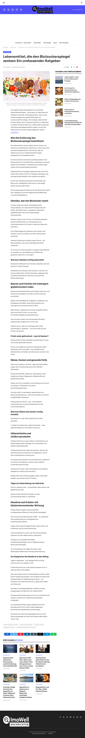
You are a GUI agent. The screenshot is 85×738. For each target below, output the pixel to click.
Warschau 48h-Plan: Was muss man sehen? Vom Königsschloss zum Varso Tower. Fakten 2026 (26, 663)
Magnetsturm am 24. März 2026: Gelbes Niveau (42, 689)
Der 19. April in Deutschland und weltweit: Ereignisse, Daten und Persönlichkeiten (72, 90)
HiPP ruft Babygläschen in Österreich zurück (73, 100)
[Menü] (4, 2)
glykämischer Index (9, 627)
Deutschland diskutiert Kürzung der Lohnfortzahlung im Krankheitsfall (10, 662)
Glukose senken (39, 624)
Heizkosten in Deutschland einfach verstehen (72, 111)
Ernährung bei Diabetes (26, 624)
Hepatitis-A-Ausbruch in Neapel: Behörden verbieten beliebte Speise (25, 692)
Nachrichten (27, 43)
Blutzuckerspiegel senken (11, 624)
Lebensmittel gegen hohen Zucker (26, 627)
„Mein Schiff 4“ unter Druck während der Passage (72, 79)
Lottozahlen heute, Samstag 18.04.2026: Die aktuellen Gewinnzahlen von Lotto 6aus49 (73, 122)
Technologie (47, 43)
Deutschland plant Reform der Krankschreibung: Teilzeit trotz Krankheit (43, 662)
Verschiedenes (64, 43)
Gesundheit (37, 43)
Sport (55, 43)
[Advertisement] (42, 27)
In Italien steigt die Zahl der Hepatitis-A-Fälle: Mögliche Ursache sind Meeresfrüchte (9, 692)
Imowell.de (18, 43)
